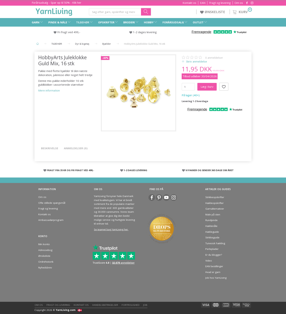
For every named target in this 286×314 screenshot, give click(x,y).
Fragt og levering (220, 3)
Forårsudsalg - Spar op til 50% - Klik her (56, 2)
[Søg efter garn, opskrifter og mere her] (146, 12)
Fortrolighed (131, 305)
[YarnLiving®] (54, 11)
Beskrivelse (49, 148)
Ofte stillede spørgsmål (51, 202)
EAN (202, 3)
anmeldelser (214, 57)
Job (145, 305)
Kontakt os (189, 3)
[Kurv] (242, 11)
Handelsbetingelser (105, 305)
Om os (239, 3)
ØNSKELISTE (213, 12)
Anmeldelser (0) (76, 148)
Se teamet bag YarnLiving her (111, 229)
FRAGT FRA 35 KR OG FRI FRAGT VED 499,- (70, 170)
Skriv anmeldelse (196, 61)
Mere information (49, 90)
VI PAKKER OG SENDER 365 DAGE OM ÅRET (209, 170)
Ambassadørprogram (50, 220)
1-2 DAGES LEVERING (135, 170)
